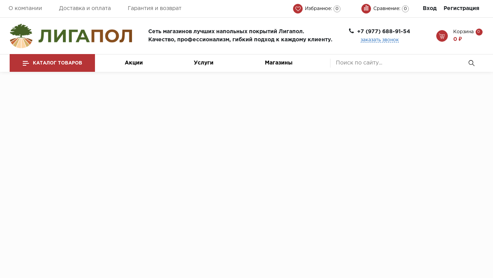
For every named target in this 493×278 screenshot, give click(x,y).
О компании (25, 8)
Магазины (279, 63)
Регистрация (461, 8)
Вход (430, 8)
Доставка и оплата (85, 8)
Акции (134, 63)
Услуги (203, 63)
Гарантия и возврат (154, 8)
